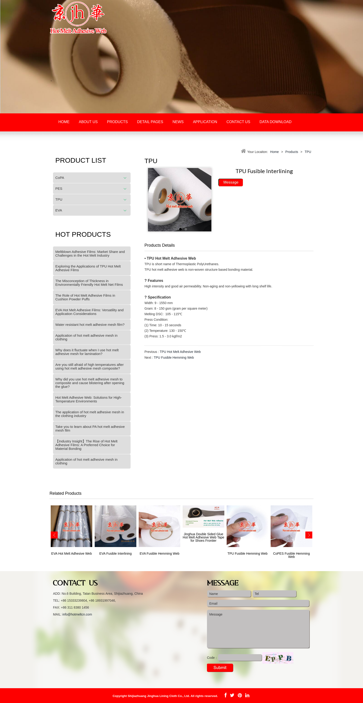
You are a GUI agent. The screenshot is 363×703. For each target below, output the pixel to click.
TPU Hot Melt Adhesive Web (180, 352)
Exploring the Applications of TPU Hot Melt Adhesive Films (88, 268)
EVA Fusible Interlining (115, 553)
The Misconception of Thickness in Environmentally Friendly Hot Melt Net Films (89, 282)
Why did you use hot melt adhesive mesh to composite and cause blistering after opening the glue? (89, 383)
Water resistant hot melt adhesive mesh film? (90, 325)
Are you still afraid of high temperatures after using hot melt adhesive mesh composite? (89, 366)
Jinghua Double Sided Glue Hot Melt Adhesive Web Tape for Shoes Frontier (203, 537)
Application (205, 122)
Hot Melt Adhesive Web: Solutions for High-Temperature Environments (88, 399)
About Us (88, 122)
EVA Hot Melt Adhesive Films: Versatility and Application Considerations (89, 312)
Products (117, 122)
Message (258, 629)
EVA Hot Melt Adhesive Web (71, 553)
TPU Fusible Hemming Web (174, 357)
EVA (58, 210)
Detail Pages (150, 122)
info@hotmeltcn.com (77, 614)
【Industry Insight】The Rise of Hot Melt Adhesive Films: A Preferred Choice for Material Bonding (86, 445)
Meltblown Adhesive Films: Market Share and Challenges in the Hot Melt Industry (90, 253)
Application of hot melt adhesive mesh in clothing (86, 337)
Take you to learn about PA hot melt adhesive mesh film (90, 428)
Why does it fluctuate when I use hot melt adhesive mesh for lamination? (87, 352)
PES (58, 188)
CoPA (59, 178)
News (178, 122)
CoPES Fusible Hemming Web (291, 555)
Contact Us (238, 122)
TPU (58, 199)
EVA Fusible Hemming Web (159, 553)
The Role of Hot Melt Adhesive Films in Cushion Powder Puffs (85, 297)
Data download (275, 122)
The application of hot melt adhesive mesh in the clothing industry (89, 414)
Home (63, 122)
